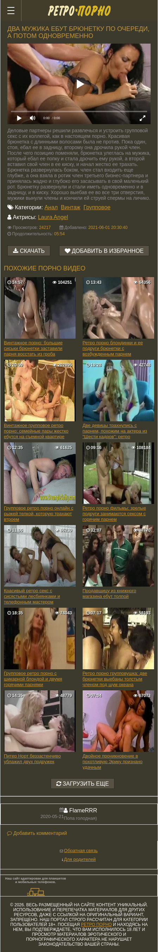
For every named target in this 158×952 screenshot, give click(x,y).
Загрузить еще (82, 784)
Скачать (32, 251)
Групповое (96, 207)
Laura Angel (53, 217)
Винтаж (70, 207)
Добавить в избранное (108, 251)
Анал (51, 207)
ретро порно (96, 924)
